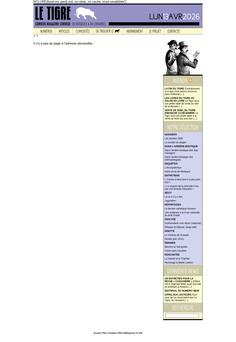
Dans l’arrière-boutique (181, 146)
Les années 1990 (174, 138)
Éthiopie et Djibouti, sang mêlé (180, 227)
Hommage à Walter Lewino (179, 262)
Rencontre (172, 254)
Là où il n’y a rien (174, 196)
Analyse (170, 219)
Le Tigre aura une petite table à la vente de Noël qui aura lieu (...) (181, 114)
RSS (120, 333)
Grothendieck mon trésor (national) (183, 223)
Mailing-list (129, 333)
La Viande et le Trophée (177, 258)
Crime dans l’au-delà (175, 250)
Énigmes (170, 243)
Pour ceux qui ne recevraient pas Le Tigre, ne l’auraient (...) (181, 297)
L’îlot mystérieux (173, 167)
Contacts (112, 333)
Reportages (173, 204)
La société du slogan (175, 142)
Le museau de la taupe (177, 235)
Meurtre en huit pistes (176, 246)
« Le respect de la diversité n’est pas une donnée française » (181, 187)
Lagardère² (170, 200)
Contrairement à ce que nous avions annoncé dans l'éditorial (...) (182, 91)
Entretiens (172, 175)
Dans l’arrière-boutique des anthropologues (179, 158)
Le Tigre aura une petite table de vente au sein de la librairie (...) (182, 102)
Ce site (139, 333)
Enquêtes (171, 163)
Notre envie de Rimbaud (177, 171)
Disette (170, 231)
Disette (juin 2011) (174, 239)
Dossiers (171, 134)
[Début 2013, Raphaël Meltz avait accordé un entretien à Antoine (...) (183, 282)
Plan (104, 333)
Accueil (97, 333)
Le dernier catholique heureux (180, 208)
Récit (168, 192)
